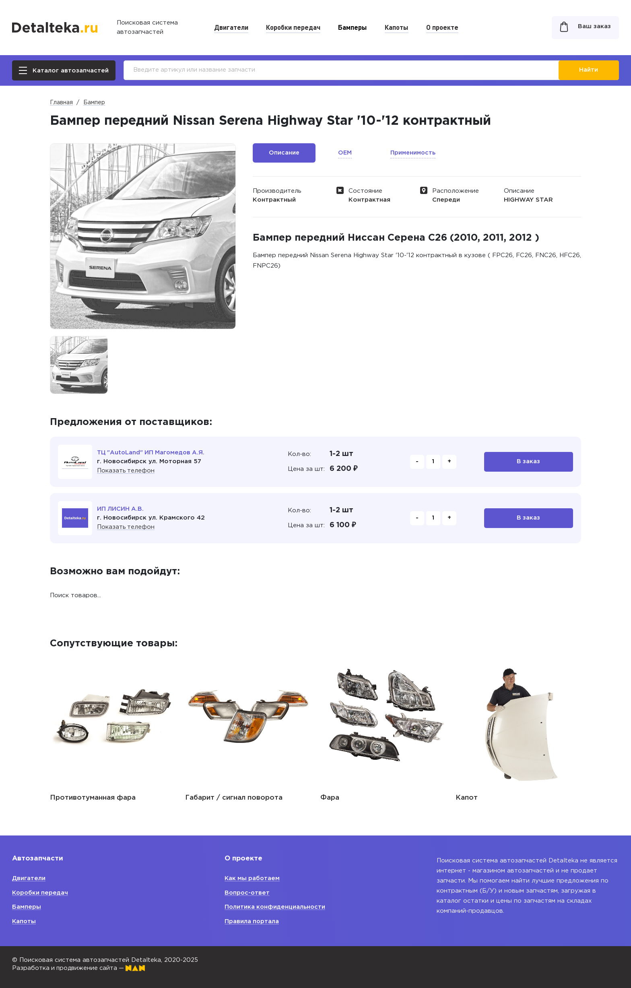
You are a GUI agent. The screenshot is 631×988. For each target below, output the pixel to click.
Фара (329, 798)
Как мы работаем (253, 878)
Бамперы (352, 27)
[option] (79, 365)
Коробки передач (293, 27)
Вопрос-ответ (248, 892)
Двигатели (231, 27)
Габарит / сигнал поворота (234, 798)
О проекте (442, 27)
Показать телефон (126, 470)
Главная (61, 102)
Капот (467, 798)
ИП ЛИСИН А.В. (120, 509)
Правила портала (252, 921)
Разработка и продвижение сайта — (80, 968)
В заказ (528, 461)
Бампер (94, 102)
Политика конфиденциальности (276, 907)
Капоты (396, 27)
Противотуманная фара (93, 798)
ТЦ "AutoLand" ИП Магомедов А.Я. (152, 452)
